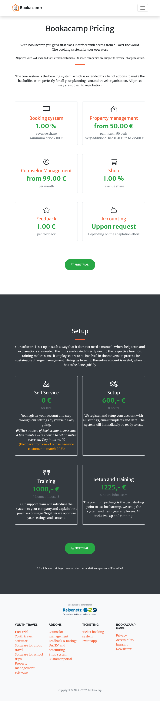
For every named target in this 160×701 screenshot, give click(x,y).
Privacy (121, 635)
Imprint (122, 644)
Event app (89, 641)
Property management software (25, 668)
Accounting (113, 219)
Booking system (46, 118)
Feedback (46, 219)
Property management (114, 118)
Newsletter (124, 649)
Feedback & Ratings (63, 641)
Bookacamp (27, 8)
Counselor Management (46, 171)
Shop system (58, 654)
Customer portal (60, 659)
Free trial (80, 264)
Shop (113, 171)
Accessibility (125, 640)
